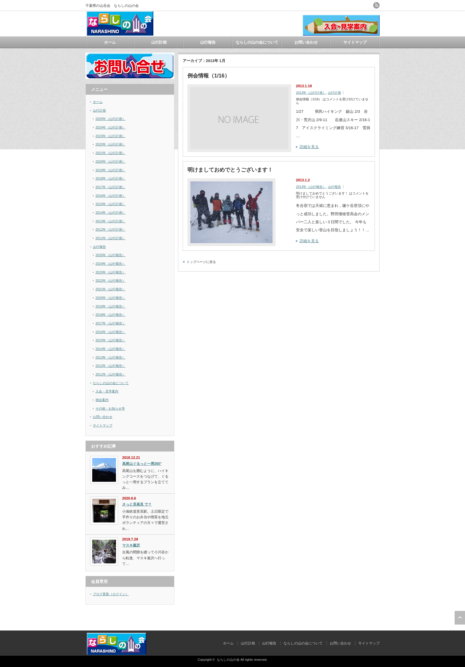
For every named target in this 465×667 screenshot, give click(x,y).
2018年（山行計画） (110, 178)
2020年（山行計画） (110, 161)
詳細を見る (309, 147)
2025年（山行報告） (110, 255)
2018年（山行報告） (110, 314)
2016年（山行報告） (110, 332)
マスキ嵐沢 (131, 545)
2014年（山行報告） (110, 349)
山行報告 (208, 42)
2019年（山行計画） (110, 170)
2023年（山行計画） (110, 136)
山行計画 (159, 42)
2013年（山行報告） (311, 186)
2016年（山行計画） (110, 195)
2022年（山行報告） (110, 280)
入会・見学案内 (106, 391)
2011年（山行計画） (110, 238)
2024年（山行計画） (110, 127)
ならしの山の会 (228, 659)
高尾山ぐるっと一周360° (142, 464)
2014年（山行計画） (110, 212)
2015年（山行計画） (110, 204)
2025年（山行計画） (110, 119)
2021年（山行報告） (110, 289)
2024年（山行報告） (110, 263)
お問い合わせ (306, 42)
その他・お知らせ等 (110, 408)
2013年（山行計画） (311, 92)
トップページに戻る (201, 262)
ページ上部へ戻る (460, 618)
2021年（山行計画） (110, 153)
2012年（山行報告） (110, 365)
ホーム (110, 42)
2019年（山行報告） (110, 306)
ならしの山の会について (257, 42)
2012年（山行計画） (110, 229)
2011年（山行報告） (110, 374)
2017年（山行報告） (110, 323)
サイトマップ (355, 42)
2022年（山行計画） (110, 144)
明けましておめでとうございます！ (230, 170)
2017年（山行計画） (110, 187)
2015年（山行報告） (110, 340)
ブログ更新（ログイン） (111, 594)
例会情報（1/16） (208, 76)
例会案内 (102, 400)
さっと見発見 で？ (137, 504)
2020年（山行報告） (110, 298)
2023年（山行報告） (110, 272)
